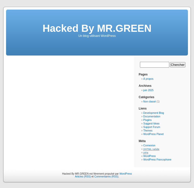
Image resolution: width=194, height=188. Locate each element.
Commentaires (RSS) (106, 176)
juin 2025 (148, 90)
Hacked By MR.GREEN (96, 28)
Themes (147, 130)
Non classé (149, 101)
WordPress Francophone (157, 159)
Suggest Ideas (151, 123)
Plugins (147, 120)
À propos (148, 78)
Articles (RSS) (83, 176)
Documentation (151, 116)
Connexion (149, 145)
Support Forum (151, 127)
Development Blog (153, 113)
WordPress (149, 156)
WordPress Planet (153, 134)
